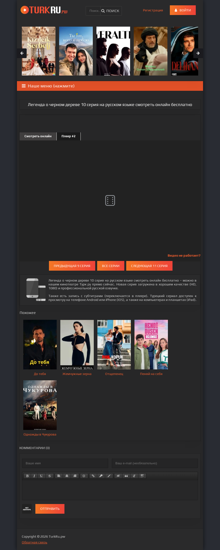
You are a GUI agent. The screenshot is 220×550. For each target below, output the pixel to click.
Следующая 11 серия (149, 266)
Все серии (110, 266)
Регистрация (153, 10)
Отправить (50, 509)
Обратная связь (34, 542)
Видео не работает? (184, 255)
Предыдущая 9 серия (72, 266)
